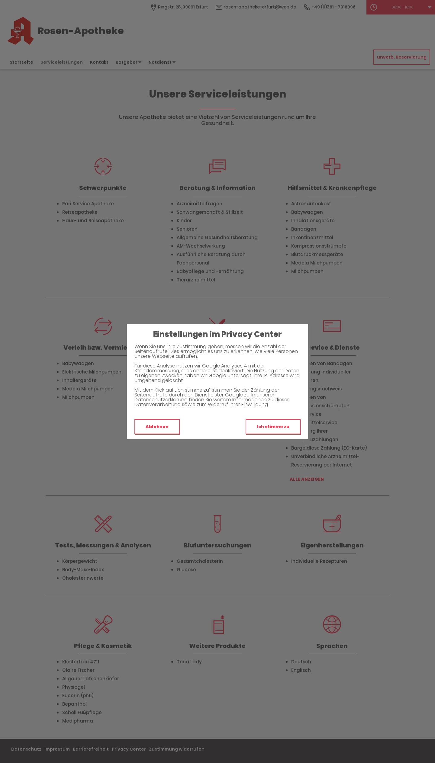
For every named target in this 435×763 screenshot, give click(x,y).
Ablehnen (157, 427)
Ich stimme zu (273, 427)
